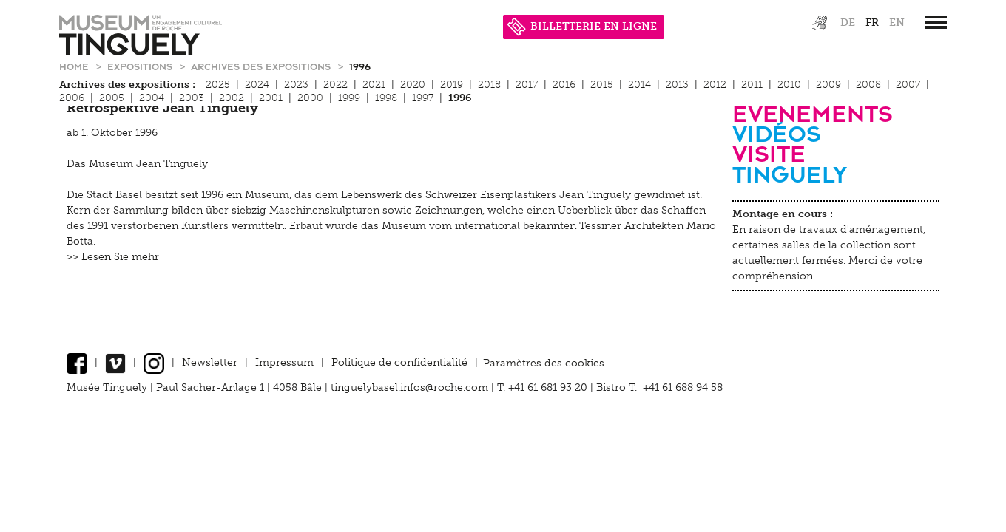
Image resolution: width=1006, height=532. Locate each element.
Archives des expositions (262, 66)
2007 (908, 84)
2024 (257, 84)
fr (872, 22)
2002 (231, 98)
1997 (422, 98)
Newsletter (209, 362)
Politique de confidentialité (399, 362)
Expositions (141, 66)
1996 (360, 66)
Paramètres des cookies (543, 362)
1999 (349, 98)
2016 (564, 84)
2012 (714, 84)
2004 (151, 98)
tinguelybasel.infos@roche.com (411, 387)
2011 (752, 84)
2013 (677, 84)
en (897, 22)
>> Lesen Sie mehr (113, 256)
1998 (386, 98)
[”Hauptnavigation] (936, 22)
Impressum (284, 362)
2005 (111, 98)
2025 (218, 84)
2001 (271, 98)
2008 (868, 84)
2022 (335, 84)
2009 (828, 84)
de (847, 22)
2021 (373, 84)
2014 (639, 84)
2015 (601, 84)
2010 (789, 84)
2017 (527, 84)
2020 (412, 84)
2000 (310, 98)
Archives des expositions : (127, 84)
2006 (71, 98)
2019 (451, 84)
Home (75, 66)
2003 (191, 98)
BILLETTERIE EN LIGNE (582, 26)
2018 (489, 84)
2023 (296, 84)
